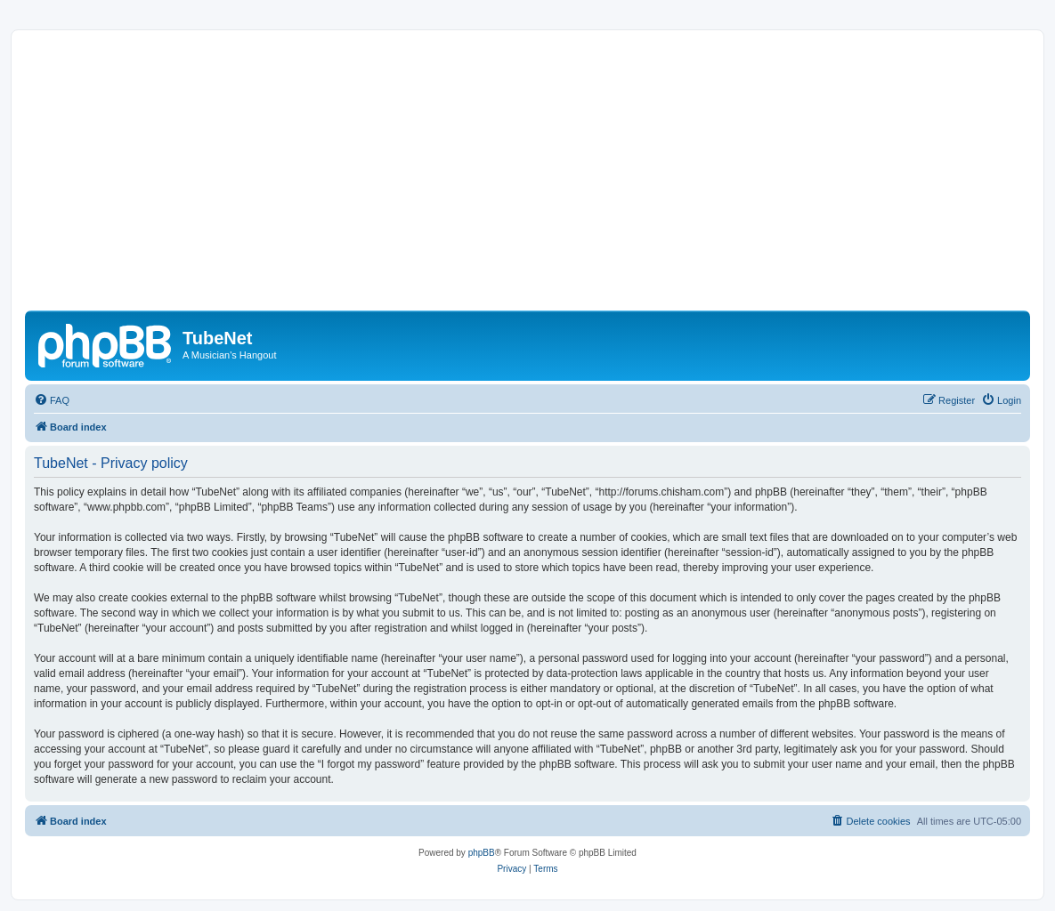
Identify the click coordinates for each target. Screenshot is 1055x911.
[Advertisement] (540, 177)
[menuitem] (51, 400)
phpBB (481, 853)
